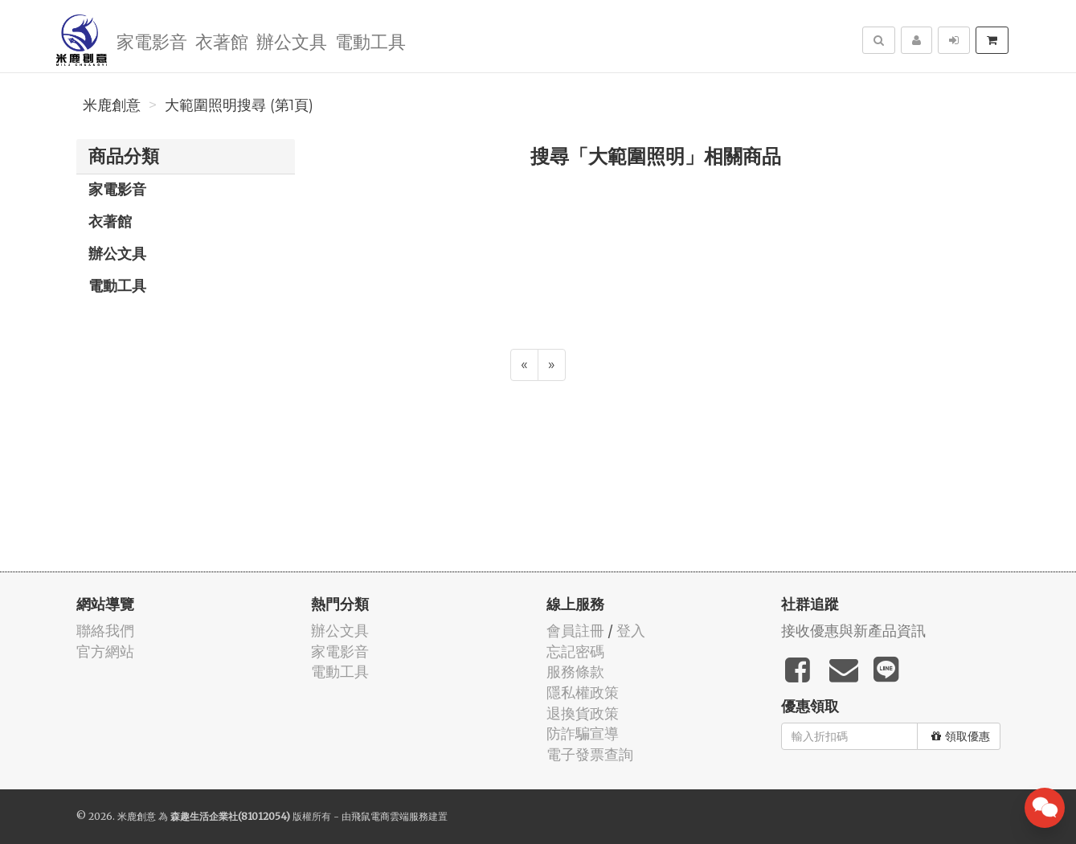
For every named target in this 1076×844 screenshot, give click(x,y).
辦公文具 (291, 40)
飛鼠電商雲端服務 (389, 816)
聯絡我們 (105, 630)
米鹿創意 (112, 105)
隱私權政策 (582, 692)
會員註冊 (575, 630)
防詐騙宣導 (582, 733)
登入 (630, 630)
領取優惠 (960, 736)
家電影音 (152, 40)
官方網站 (105, 651)
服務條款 (575, 671)
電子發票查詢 (589, 754)
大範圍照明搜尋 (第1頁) (239, 105)
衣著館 (221, 40)
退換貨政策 (582, 713)
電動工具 (370, 40)
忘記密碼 (575, 651)
